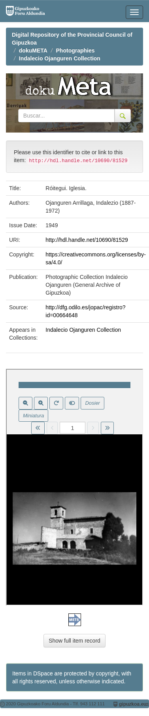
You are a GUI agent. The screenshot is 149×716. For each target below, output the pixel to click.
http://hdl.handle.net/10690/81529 (86, 240)
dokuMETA (33, 50)
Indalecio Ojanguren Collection (59, 58)
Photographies (75, 50)
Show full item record (74, 640)
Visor (74, 487)
